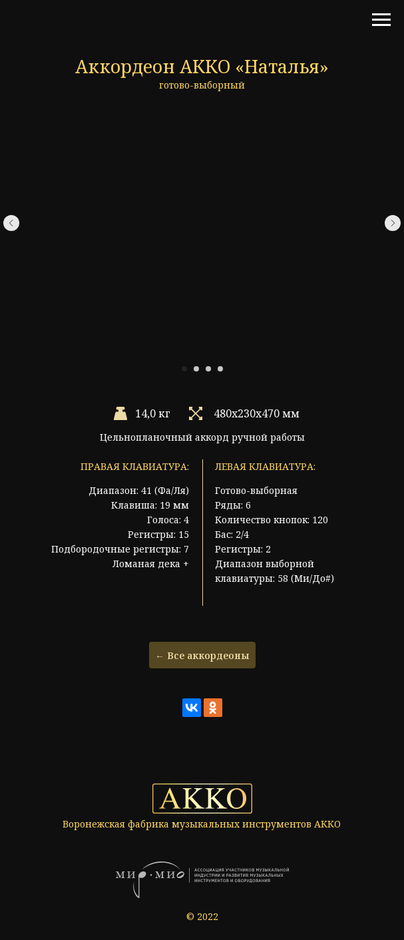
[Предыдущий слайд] (11, 223)
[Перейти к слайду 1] (184, 368)
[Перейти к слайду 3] (208, 368)
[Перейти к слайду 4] (220, 368)
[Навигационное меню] (381, 20)
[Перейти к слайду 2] (196, 368)
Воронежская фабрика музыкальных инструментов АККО (202, 824)
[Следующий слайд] (393, 223)
